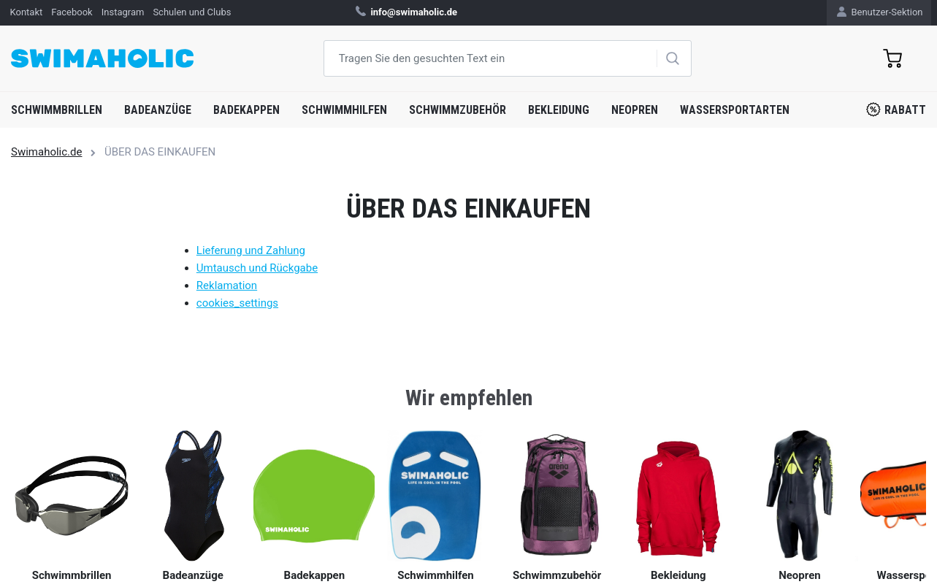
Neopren (634, 110)
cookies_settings (237, 303)
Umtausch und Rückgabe (257, 268)
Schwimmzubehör (457, 110)
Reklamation (226, 285)
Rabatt (896, 109)
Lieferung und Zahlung (250, 250)
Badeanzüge (157, 110)
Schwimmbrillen (56, 110)
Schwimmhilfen (344, 110)
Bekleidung (558, 110)
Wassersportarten (734, 110)
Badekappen (246, 110)
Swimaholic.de (46, 151)
